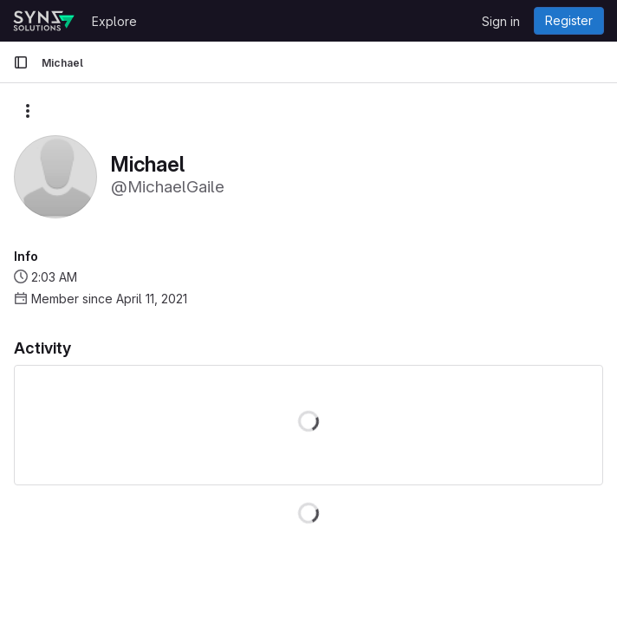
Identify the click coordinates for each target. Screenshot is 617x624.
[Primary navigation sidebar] (21, 62)
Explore (114, 21)
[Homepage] (44, 21)
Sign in (501, 21)
